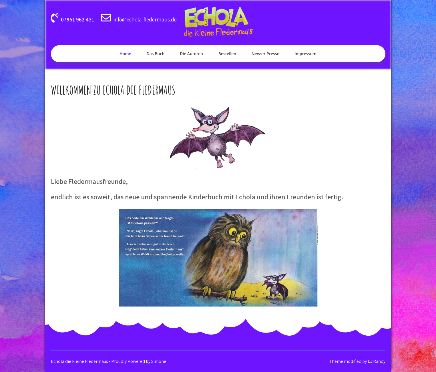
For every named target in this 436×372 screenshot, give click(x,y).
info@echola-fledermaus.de (145, 19)
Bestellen (227, 53)
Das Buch (155, 53)
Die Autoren (191, 53)
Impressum (305, 53)
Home (125, 53)
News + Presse (265, 53)
